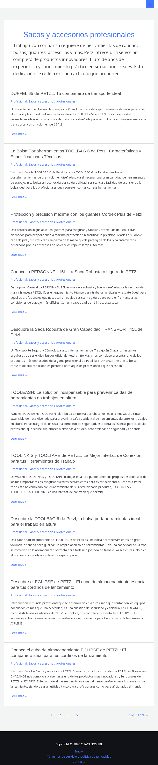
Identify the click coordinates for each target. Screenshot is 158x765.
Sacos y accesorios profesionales (50, 101)
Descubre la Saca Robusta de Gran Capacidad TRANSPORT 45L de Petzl (78, 327)
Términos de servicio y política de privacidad (79, 745)
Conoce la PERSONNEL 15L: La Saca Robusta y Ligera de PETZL (71, 270)
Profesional (18, 101)
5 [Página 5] (77, 704)
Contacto (79, 750)
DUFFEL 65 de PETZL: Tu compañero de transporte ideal (63, 93)
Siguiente (140, 704)
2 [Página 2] (61, 704)
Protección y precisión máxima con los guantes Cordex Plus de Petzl (73, 213)
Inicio (79, 740)
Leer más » (18, 133)
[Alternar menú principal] (150, 4)
